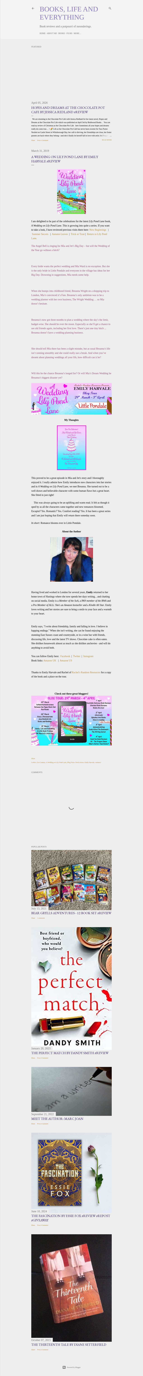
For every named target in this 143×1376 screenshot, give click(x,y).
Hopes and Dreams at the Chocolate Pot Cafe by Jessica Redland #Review (68, 109)
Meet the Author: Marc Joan (57, 1119)
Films (69, 33)
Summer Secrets (40, 234)
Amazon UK (49, 660)
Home (42, 33)
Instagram (88, 656)
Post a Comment (42, 140)
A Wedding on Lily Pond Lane (56, 762)
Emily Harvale (89, 762)
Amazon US (66, 660)
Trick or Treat (78, 234)
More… (77, 33)
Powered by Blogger (71, 1367)
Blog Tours (71, 762)
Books (61, 33)
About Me (52, 33)
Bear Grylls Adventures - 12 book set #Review (71, 913)
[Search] (110, 8)
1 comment (41, 918)
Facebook (65, 656)
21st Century (41, 762)
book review (80, 762)
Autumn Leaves (60, 234)
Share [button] (33, 140)
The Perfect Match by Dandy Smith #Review (70, 1053)
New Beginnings (98, 229)
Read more (107, 140)
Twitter (76, 656)
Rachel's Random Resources (86, 672)
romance (98, 762)
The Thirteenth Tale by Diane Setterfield (68, 1344)
